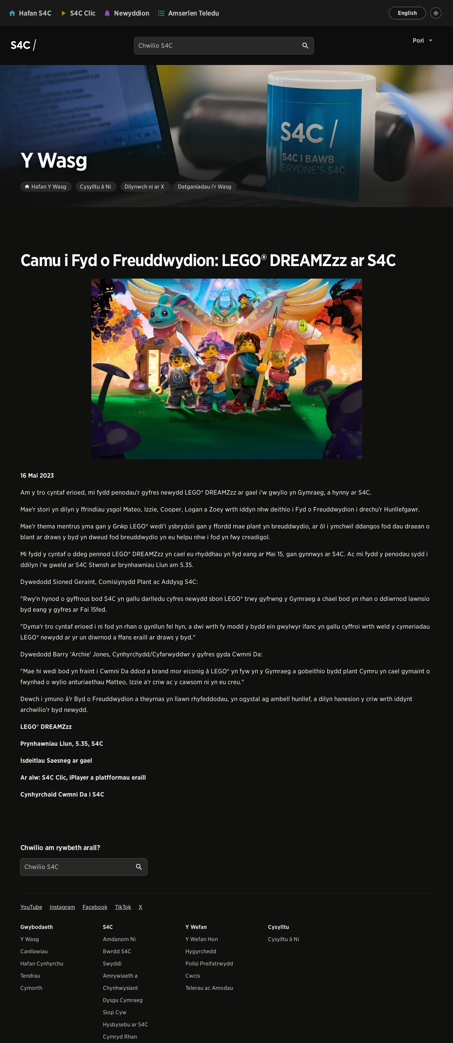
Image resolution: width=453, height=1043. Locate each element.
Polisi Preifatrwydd (209, 963)
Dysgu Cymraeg (123, 1000)
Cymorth (31, 988)
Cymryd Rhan (120, 1037)
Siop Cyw (115, 1012)
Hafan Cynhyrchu (41, 963)
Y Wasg (29, 939)
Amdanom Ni (119, 939)
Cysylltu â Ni (283, 939)
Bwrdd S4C (117, 951)
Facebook (95, 907)
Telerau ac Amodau (209, 988)
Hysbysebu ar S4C (125, 1024)
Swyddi (112, 963)
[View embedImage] (226, 368)
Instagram (62, 907)
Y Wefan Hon (201, 939)
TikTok (123, 907)
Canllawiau (34, 951)
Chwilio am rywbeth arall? (60, 848)
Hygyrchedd (200, 951)
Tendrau (30, 976)
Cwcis (192, 976)
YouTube (31, 907)
